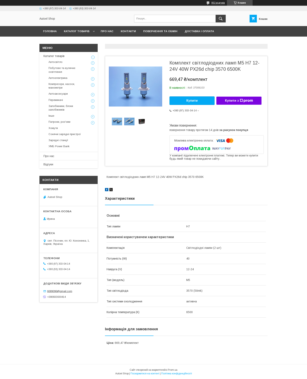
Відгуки (48, 164)
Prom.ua (172, 369)
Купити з (239, 100)
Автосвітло (55, 61)
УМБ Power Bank (59, 146)
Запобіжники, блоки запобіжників (61, 108)
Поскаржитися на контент (144, 373)
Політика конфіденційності (176, 373)
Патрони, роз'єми (59, 121)
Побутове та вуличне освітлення (62, 70)
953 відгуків (218, 2)
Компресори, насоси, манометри (62, 85)
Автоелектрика (58, 77)
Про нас (107, 31)
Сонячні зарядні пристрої (65, 134)
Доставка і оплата (199, 31)
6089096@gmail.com (59, 291)
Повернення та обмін (160, 31)
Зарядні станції (58, 140)
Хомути (53, 128)
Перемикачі (56, 99)
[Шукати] (221, 18)
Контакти (128, 31)
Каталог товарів (76, 31)
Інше (51, 115)
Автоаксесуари (58, 93)
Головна (50, 31)
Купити (192, 100)
